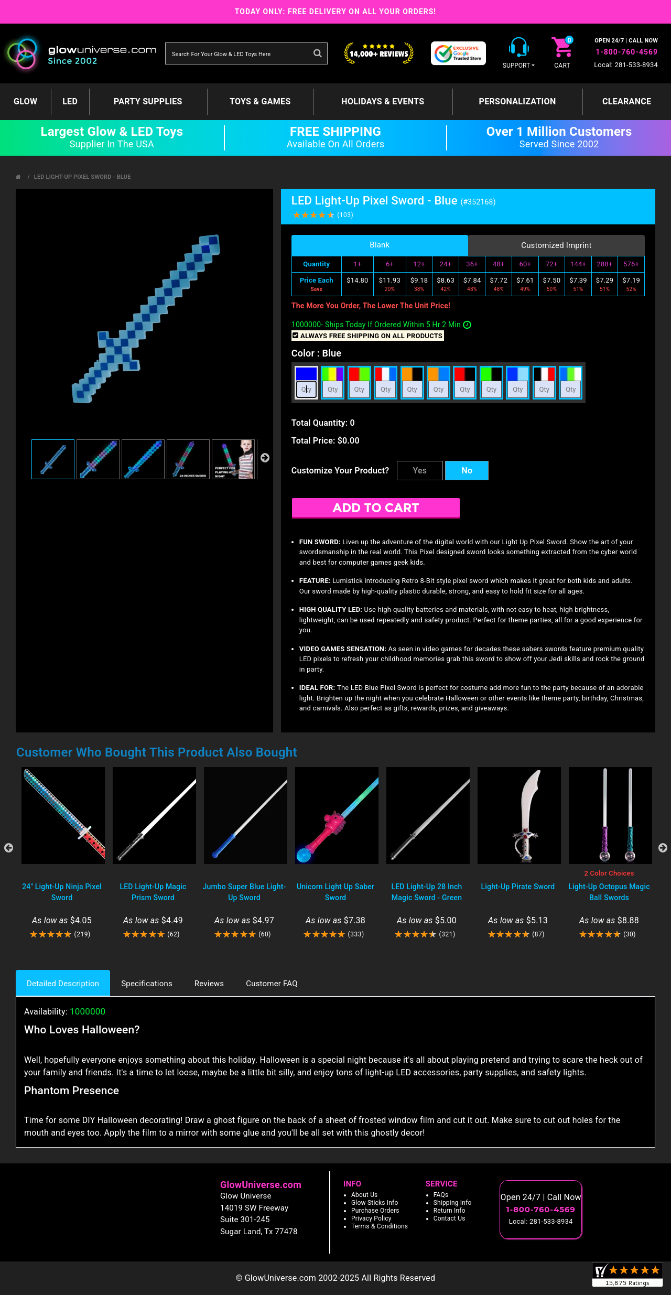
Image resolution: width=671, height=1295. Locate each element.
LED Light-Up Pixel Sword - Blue (82, 177)
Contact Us (450, 1218)
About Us (364, 1195)
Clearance (626, 101)
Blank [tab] (379, 245)
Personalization (517, 101)
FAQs (441, 1195)
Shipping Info (453, 1202)
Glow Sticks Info (374, 1202)
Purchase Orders (375, 1210)
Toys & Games (260, 101)
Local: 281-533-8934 (626, 65)
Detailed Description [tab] (63, 983)
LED (70, 101)
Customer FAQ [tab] (271, 983)
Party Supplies (148, 101)
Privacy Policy (371, 1218)
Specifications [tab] (146, 983)
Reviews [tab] (209, 983)
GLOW (25, 101)
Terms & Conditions (379, 1226)
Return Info (450, 1210)
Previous (8, 848)
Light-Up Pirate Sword (518, 886)
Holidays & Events (382, 101)
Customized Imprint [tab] (556, 245)
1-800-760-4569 (627, 52)
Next (662, 848)
